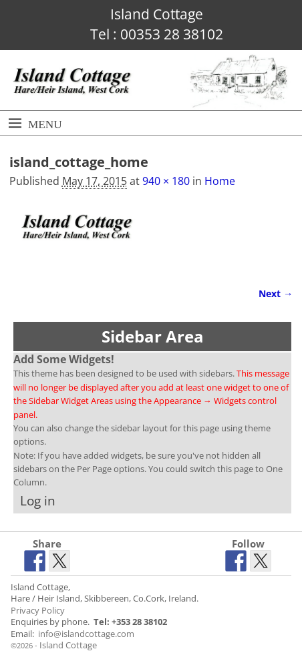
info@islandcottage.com (86, 634)
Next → (276, 293)
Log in (37, 500)
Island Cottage (68, 645)
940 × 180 (166, 181)
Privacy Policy (38, 610)
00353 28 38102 (171, 34)
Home (219, 181)
